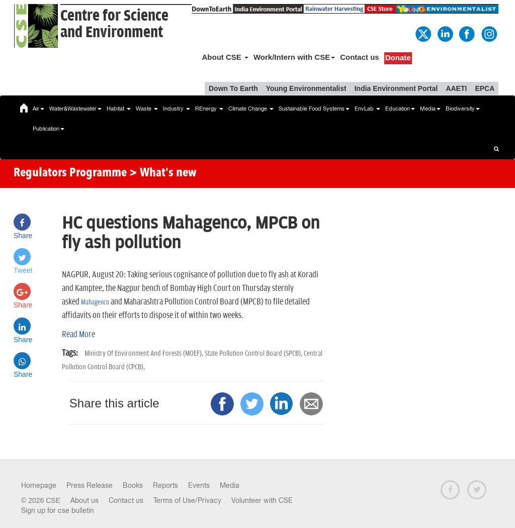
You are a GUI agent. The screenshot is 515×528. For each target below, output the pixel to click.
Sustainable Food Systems (314, 108)
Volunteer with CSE (262, 500)
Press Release (89, 485)
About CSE (225, 57)
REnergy (209, 108)
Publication (48, 129)
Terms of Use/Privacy (187, 500)
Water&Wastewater (75, 108)
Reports (165, 485)
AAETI (456, 88)
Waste (147, 108)
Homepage (38, 485)
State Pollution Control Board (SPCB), (254, 353)
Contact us (359, 57)
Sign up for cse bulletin (57, 510)
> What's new (163, 173)
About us (84, 500)
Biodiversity (463, 108)
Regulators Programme (70, 173)
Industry (176, 108)
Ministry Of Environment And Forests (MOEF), (144, 353)
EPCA (484, 88)
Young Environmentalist (306, 88)
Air (38, 108)
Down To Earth (233, 88)
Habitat (119, 108)
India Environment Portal (396, 88)
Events (199, 485)
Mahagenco (95, 302)
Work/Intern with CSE (294, 57)
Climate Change (251, 108)
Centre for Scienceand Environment (114, 24)
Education (400, 108)
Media (430, 108)
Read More (78, 335)
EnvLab (367, 108)
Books (133, 485)
